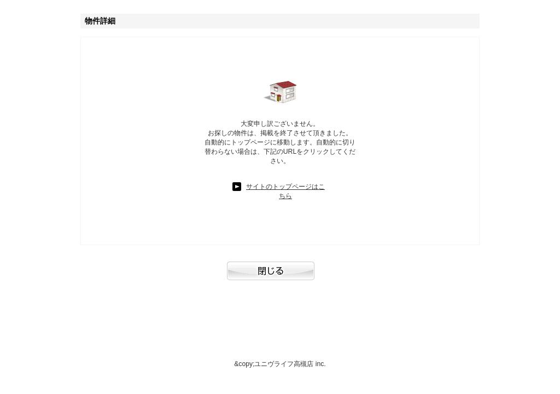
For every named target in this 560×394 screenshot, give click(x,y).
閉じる (280, 276)
